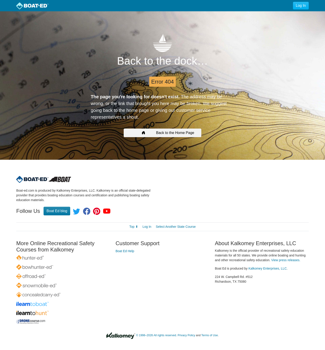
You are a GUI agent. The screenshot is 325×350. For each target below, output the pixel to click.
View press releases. (285, 260)
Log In (301, 5)
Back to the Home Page (162, 133)
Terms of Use (209, 335)
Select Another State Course (176, 226)
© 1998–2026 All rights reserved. (156, 335)
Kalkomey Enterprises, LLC (267, 268)
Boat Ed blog (56, 211)
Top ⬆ (133, 226)
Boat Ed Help (125, 251)
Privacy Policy (186, 335)
